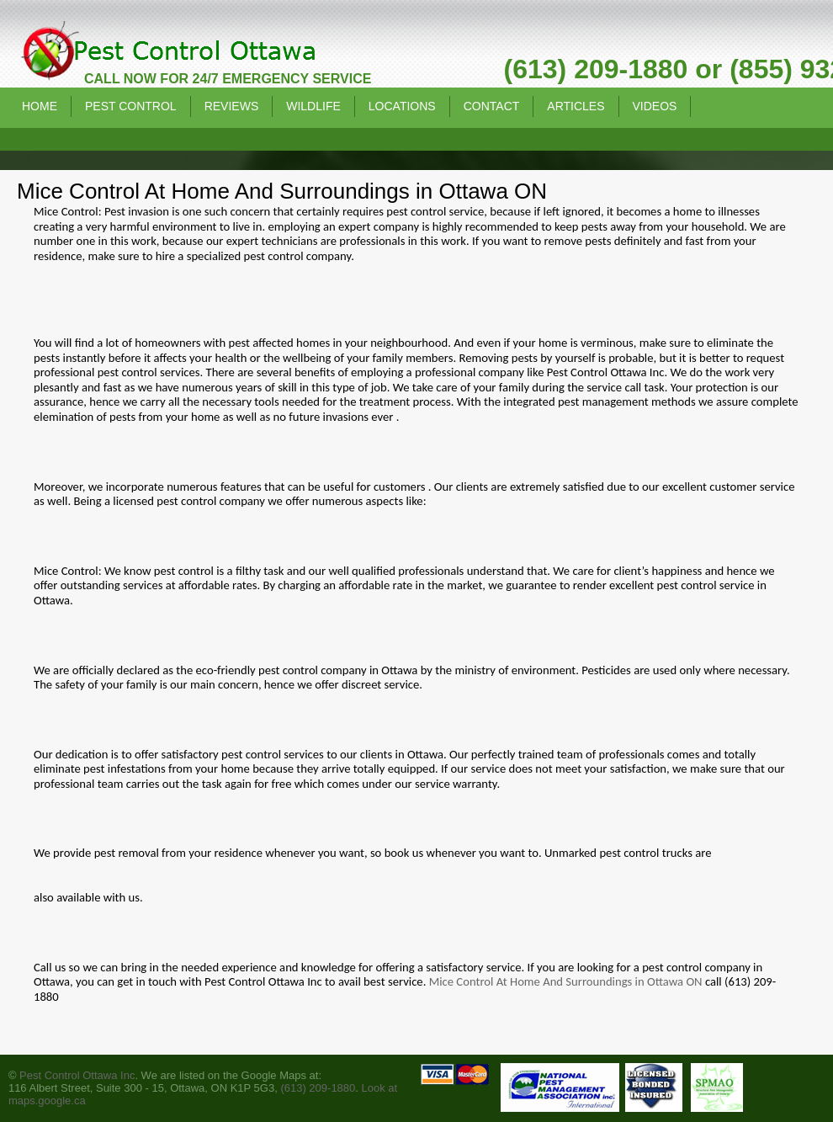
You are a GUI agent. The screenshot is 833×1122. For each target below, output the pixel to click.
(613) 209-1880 (317, 1088)
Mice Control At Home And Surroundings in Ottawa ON (566, 981)
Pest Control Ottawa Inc (77, 1075)
